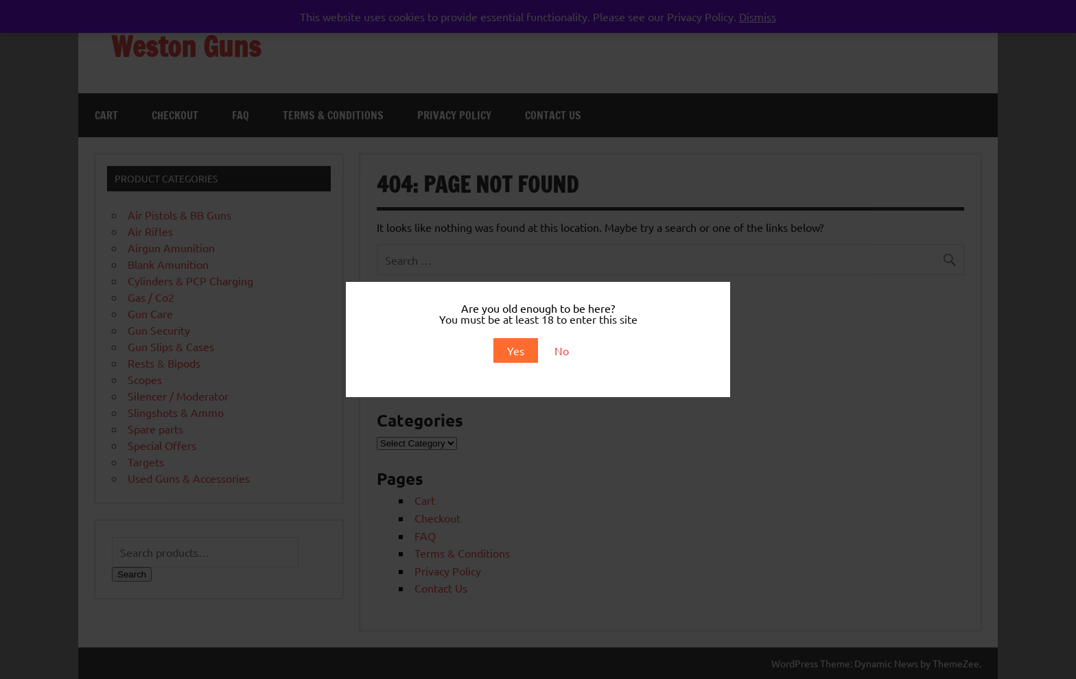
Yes (515, 350)
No (561, 350)
